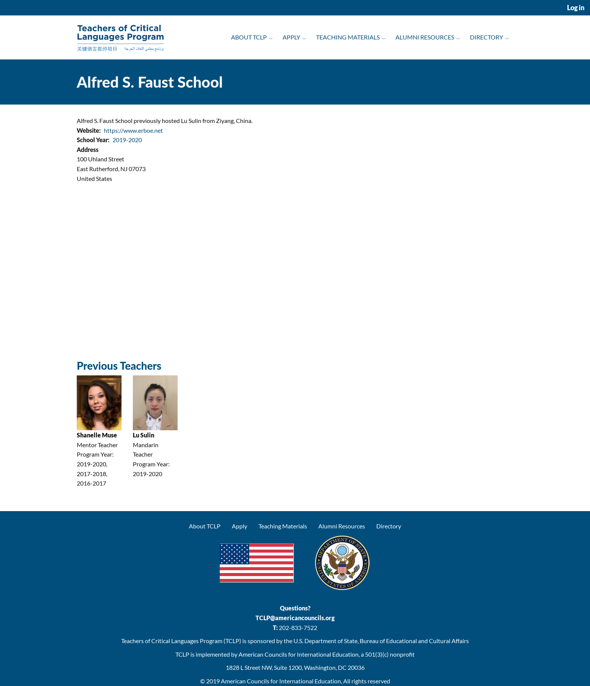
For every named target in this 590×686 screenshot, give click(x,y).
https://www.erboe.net (133, 130)
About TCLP (249, 37)
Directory (486, 37)
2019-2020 (127, 139)
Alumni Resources (424, 37)
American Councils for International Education (281, 680)
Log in (575, 8)
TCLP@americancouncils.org (295, 617)
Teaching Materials (348, 37)
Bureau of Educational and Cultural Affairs (414, 640)
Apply (291, 37)
